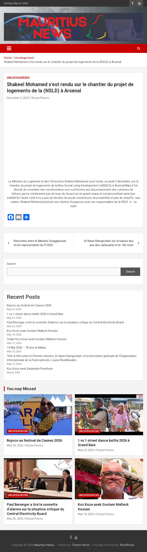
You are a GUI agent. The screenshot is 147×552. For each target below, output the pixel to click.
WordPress (127, 545)
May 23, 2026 (86, 450)
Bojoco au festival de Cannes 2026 (29, 305)
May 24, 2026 (15, 445)
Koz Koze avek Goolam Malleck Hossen (32, 331)
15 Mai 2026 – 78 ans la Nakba (26, 347)
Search (11, 264)
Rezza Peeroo (40, 97)
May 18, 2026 (86, 514)
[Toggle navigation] (9, 48)
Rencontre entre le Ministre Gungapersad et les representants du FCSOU (40, 243)
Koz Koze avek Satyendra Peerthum (30, 368)
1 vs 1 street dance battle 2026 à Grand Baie (35, 314)
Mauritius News (44, 545)
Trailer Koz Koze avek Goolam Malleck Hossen (36, 339)
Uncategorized (18, 77)
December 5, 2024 (18, 97)
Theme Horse (80, 545)
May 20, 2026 (15, 518)
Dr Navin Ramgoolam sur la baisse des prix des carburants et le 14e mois (108, 243)
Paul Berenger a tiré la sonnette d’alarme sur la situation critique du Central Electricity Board (65, 322)
